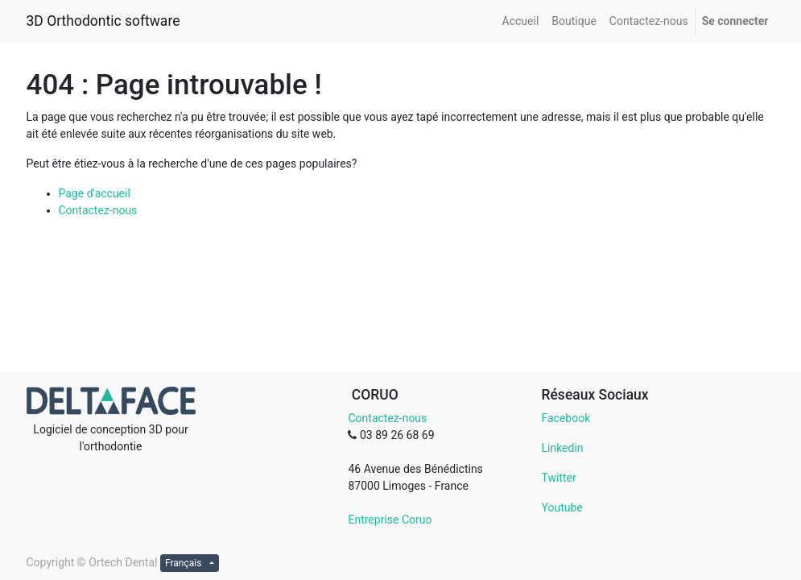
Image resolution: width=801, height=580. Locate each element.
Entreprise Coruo (389, 519)
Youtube (561, 507)
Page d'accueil (94, 193)
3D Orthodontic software (103, 21)
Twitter (558, 477)
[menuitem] (521, 21)
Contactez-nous (98, 210)
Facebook (565, 418)
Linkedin (562, 447)
